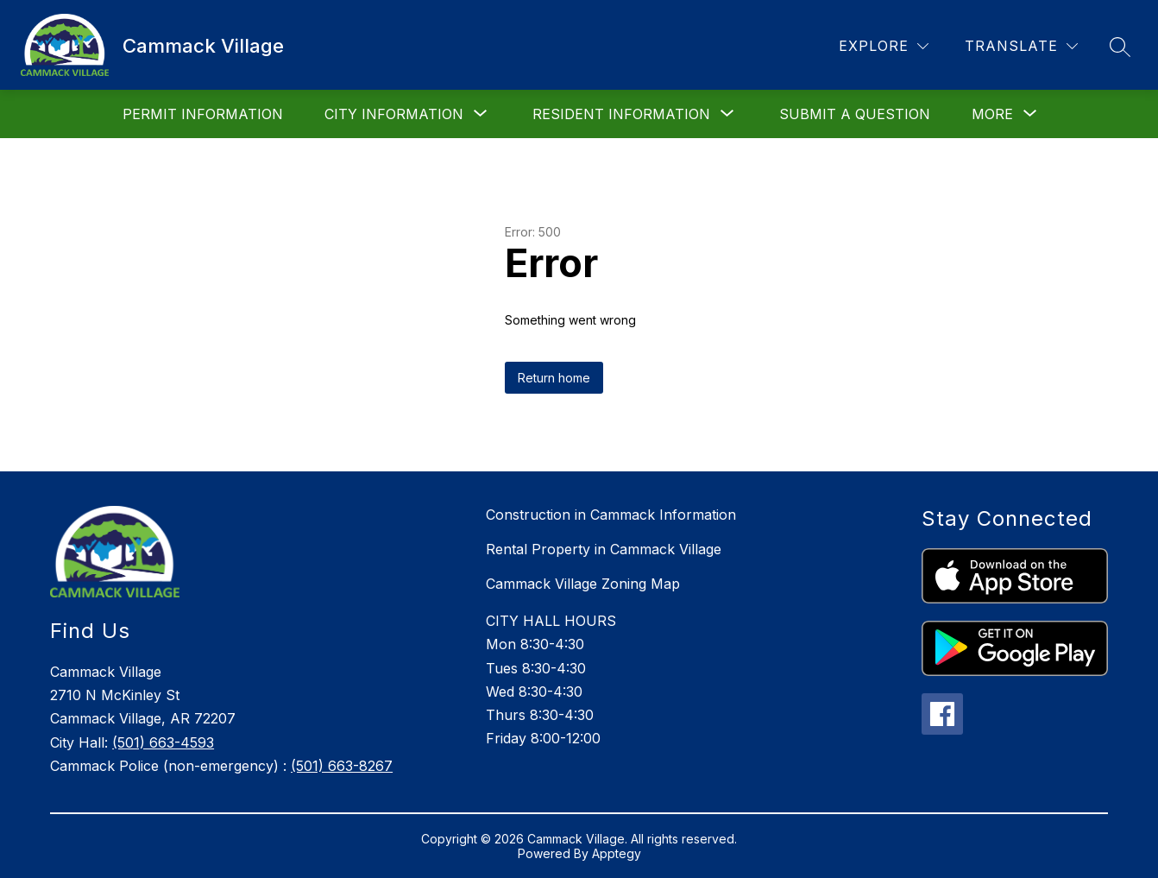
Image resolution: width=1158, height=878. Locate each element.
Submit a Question (854, 114)
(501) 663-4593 (163, 742)
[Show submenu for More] (992, 114)
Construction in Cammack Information (611, 514)
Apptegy (616, 853)
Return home (554, 377)
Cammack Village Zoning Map (583, 583)
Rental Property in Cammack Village (603, 549)
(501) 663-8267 (342, 765)
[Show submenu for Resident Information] (621, 114)
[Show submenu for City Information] (393, 114)
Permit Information (203, 114)
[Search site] (1120, 46)
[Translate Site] (1021, 46)
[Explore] (883, 46)
